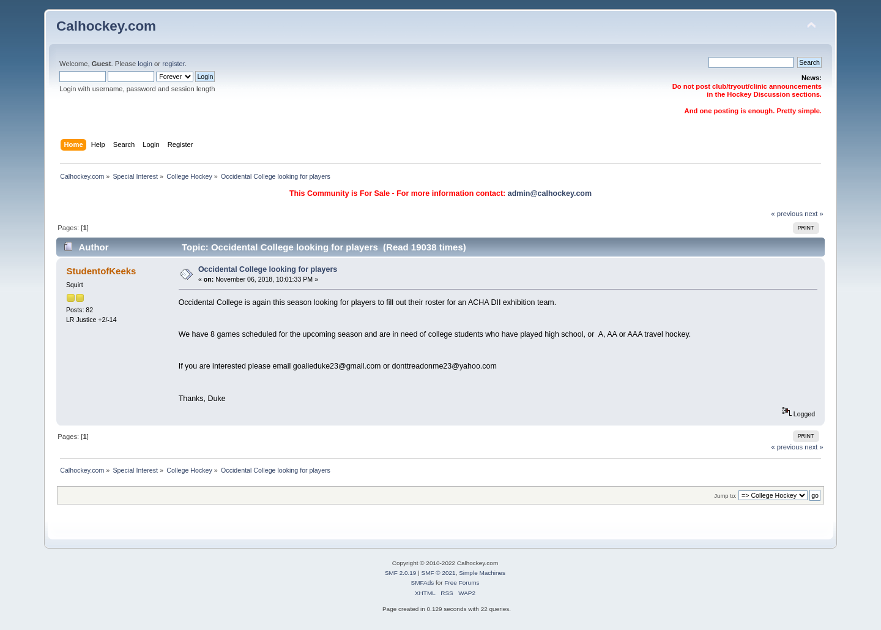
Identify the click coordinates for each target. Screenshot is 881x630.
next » (814, 213)
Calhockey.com (106, 26)
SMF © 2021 (439, 572)
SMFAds (422, 582)
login (145, 63)
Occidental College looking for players (267, 269)
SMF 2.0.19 (401, 572)
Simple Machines (482, 572)
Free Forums (461, 582)
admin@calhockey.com (550, 193)
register (173, 63)
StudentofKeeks (101, 271)
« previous (787, 213)
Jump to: (725, 495)
